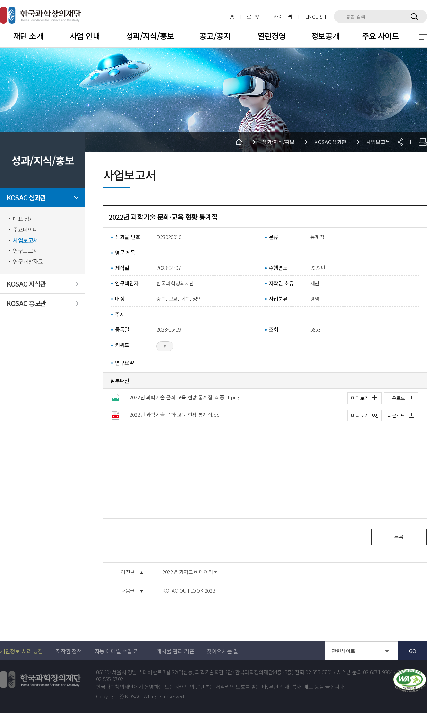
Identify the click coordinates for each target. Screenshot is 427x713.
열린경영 (272, 36)
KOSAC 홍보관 (26, 303)
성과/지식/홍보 (150, 36)
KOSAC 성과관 (26, 197)
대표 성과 (23, 218)
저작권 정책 (68, 651)
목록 (398, 536)
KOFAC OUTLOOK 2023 (188, 590)
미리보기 (360, 398)
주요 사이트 (380, 36)
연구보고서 (25, 250)
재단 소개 (28, 36)
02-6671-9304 (378, 672)
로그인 (254, 16)
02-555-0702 (109, 679)
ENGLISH (315, 16)
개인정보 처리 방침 (21, 651)
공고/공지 (214, 36)
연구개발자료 (28, 261)
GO (412, 650)
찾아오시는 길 (222, 651)
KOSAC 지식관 (26, 284)
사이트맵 (283, 16)
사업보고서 (25, 240)
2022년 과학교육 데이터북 (190, 572)
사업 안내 (85, 36)
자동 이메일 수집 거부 (119, 651)
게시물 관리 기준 (175, 651)
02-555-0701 (318, 672)
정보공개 (325, 36)
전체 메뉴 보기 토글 (423, 37)
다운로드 (396, 398)
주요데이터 (25, 229)
